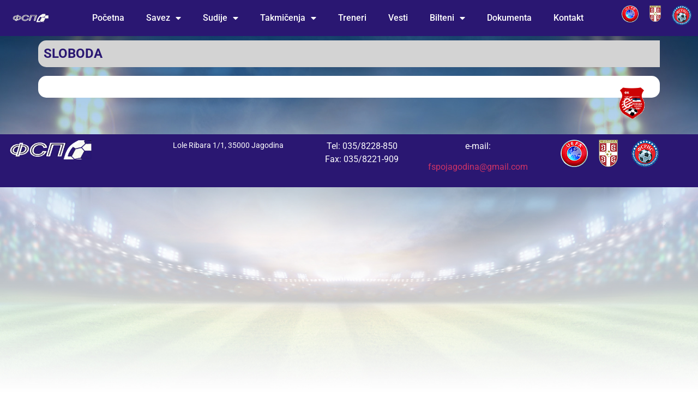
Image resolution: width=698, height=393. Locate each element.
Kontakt (568, 18)
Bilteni (447, 18)
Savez (163, 18)
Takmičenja (288, 18)
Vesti (398, 18)
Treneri (352, 18)
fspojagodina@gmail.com (478, 167)
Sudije (220, 18)
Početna (108, 18)
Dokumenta (509, 18)
